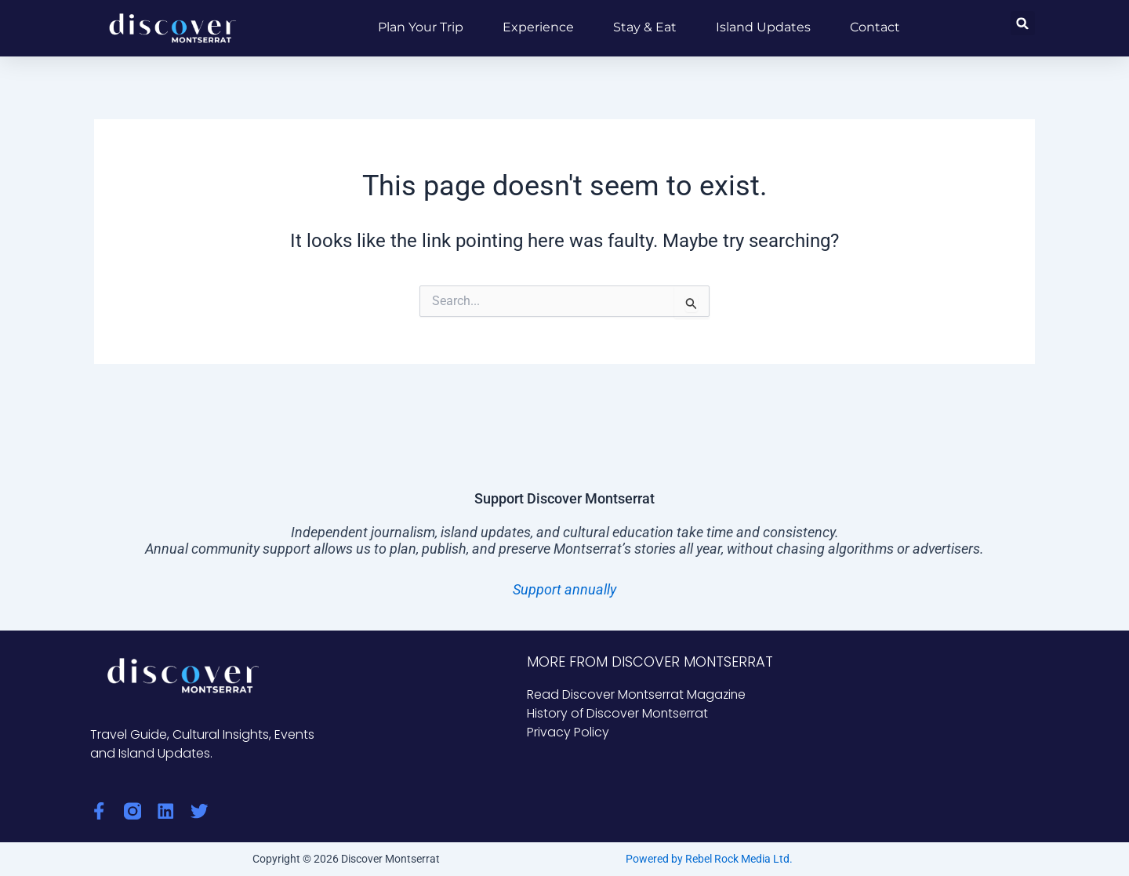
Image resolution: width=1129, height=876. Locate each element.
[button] (1023, 23)
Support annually (564, 589)
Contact (875, 27)
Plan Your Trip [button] (420, 27)
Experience (538, 27)
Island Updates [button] (763, 27)
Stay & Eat (645, 27)
